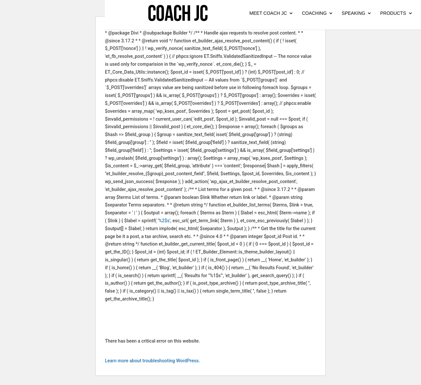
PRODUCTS (393, 13)
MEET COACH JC (268, 13)
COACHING (314, 13)
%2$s (164, 220)
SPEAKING (353, 13)
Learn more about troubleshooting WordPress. (152, 360)
